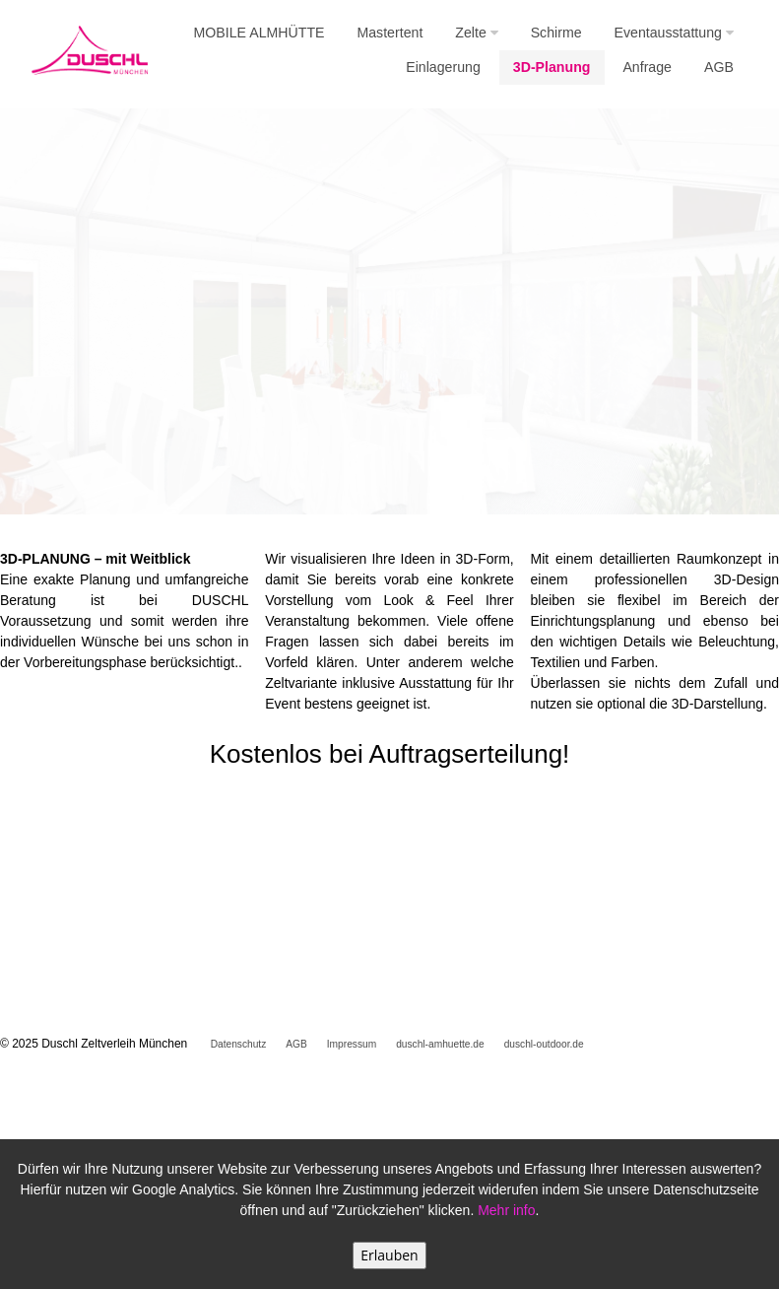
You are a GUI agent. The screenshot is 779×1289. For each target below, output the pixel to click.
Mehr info (506, 1210)
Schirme (556, 32)
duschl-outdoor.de (544, 1044)
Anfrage (647, 67)
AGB (719, 67)
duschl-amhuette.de (440, 1044)
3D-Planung (552, 67)
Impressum (351, 1044)
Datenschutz (239, 1044)
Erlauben (389, 1255)
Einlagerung (443, 67)
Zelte (476, 32)
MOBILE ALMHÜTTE (259, 32)
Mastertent (389, 32)
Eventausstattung (674, 32)
